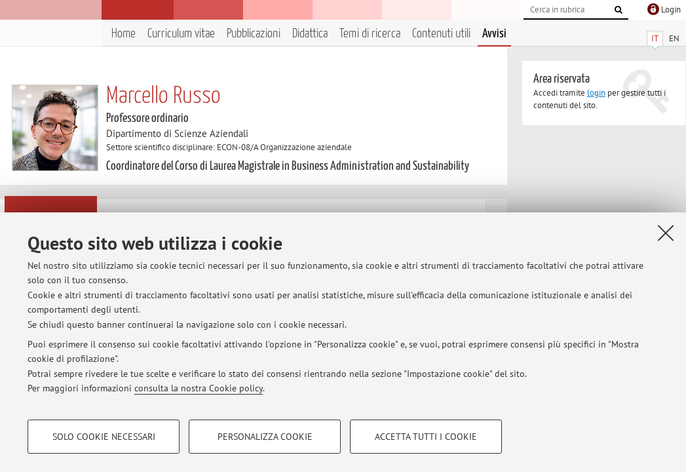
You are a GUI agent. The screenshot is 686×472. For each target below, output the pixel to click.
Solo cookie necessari (103, 436)
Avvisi (494, 34)
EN (674, 38)
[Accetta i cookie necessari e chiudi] (665, 232)
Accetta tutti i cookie (426, 436)
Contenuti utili (441, 34)
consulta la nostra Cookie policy (198, 388)
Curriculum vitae (181, 34)
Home (123, 34)
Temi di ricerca (369, 34)
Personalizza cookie (265, 436)
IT (654, 38)
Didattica (310, 34)
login (596, 92)
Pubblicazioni (253, 34)
